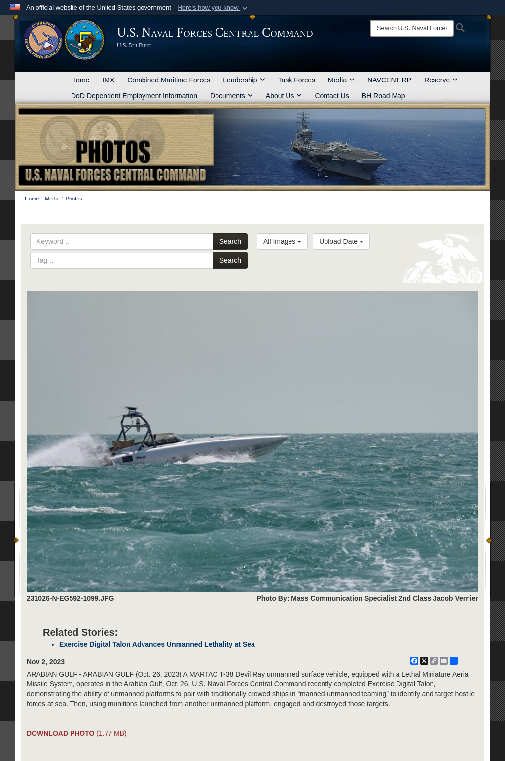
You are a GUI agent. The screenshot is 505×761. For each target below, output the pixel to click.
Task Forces (296, 80)
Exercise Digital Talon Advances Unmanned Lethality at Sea (157, 644)
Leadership (244, 80)
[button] (213, 8)
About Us (284, 96)
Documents (231, 96)
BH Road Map (383, 96)
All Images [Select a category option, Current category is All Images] (282, 241)
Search (230, 241)
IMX (108, 80)
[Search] (412, 28)
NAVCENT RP (389, 80)
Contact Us (332, 96)
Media (341, 80)
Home (80, 80)
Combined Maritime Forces (168, 80)
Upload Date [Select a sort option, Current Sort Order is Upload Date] (341, 241)
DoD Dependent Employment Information (134, 96)
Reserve (441, 80)
